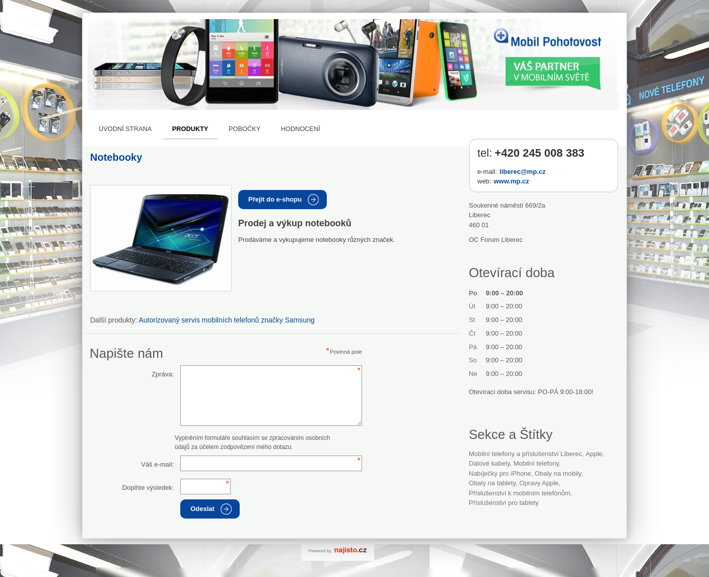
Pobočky (244, 129)
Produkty (190, 129)
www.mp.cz (511, 181)
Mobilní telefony (536, 463)
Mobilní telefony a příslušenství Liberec (525, 454)
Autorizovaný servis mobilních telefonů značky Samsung (227, 320)
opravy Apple (538, 483)
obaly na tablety (492, 483)
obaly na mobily (558, 473)
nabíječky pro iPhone (500, 473)
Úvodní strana (125, 129)
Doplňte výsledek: (148, 487)
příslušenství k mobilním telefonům (520, 493)
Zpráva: (163, 374)
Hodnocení (300, 129)
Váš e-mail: (157, 464)
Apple (594, 454)
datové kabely (489, 463)
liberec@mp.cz (522, 171)
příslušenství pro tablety (504, 502)
